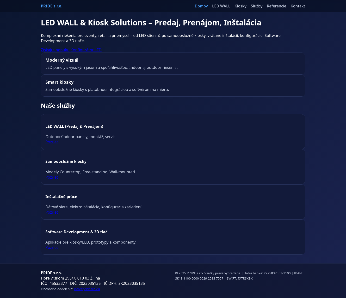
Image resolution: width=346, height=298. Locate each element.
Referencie (276, 6)
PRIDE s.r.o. (51, 6)
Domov (201, 6)
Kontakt (298, 6)
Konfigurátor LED (85, 50)
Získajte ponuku (55, 50)
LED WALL (221, 6)
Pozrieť (51, 142)
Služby (257, 6)
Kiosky (240, 6)
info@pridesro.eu (87, 289)
